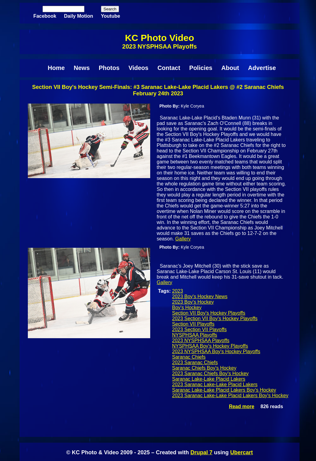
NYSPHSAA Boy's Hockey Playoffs (210, 346)
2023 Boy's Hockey (193, 302)
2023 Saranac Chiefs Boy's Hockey (210, 373)
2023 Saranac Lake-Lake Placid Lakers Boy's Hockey (230, 395)
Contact (169, 67)
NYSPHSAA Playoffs (194, 335)
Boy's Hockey (187, 307)
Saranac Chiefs (189, 357)
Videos (138, 67)
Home (56, 67)
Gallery (183, 238)
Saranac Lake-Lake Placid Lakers (208, 379)
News (82, 67)
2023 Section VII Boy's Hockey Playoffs (215, 318)
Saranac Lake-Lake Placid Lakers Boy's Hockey (224, 390)
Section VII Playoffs (193, 324)
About (230, 67)
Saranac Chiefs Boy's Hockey (204, 368)
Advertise (262, 67)
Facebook (44, 16)
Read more (241, 406)
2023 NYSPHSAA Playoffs (200, 340)
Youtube (110, 16)
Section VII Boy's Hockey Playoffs (208, 313)
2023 (177, 291)
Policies (201, 67)
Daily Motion (78, 16)
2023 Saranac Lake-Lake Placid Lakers (215, 384)
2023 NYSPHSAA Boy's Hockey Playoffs (216, 351)
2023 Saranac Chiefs (195, 362)
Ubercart (241, 452)
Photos (109, 67)
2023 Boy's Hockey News (200, 296)
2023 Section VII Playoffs (199, 329)
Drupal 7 (201, 452)
